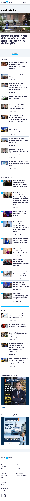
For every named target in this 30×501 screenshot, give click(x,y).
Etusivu (17, 466)
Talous (2, 469)
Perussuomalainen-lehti (21, 475)
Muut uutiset (4, 475)
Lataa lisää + (15, 53)
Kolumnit (3, 482)
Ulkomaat (3, 47)
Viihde (2, 484)
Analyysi (3, 471)
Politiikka (3, 466)
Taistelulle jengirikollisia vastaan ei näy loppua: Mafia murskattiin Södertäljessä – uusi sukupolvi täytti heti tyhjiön (15, 40)
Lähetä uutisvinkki (20, 473)
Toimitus (18, 471)
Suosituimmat (19, 469)
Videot (2, 480)
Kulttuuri (3, 477)
